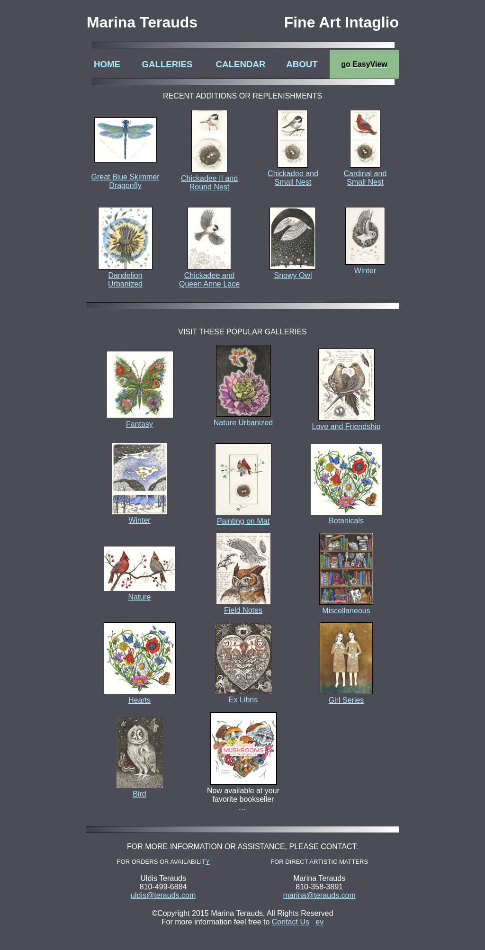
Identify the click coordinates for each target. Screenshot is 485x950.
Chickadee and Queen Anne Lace (209, 279)
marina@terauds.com (319, 895)
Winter (365, 271)
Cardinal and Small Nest (365, 178)
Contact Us (290, 922)
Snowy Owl (293, 275)
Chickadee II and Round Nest (209, 182)
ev (319, 922)
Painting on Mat (243, 517)
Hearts (140, 696)
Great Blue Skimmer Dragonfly (125, 172)
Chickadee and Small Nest (293, 178)
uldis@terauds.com (163, 895)
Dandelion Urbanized (125, 279)
